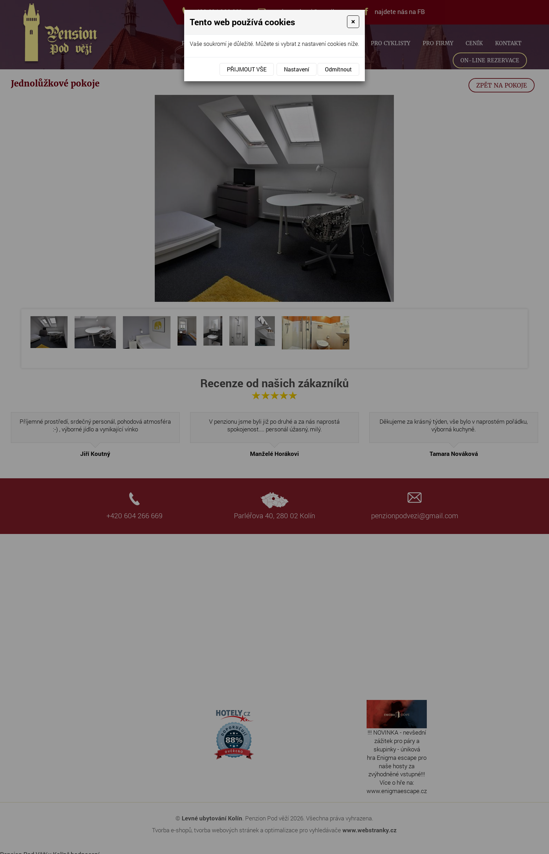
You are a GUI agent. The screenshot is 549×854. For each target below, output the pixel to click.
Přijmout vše (246, 69)
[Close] (353, 21)
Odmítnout (338, 69)
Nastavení (296, 69)
